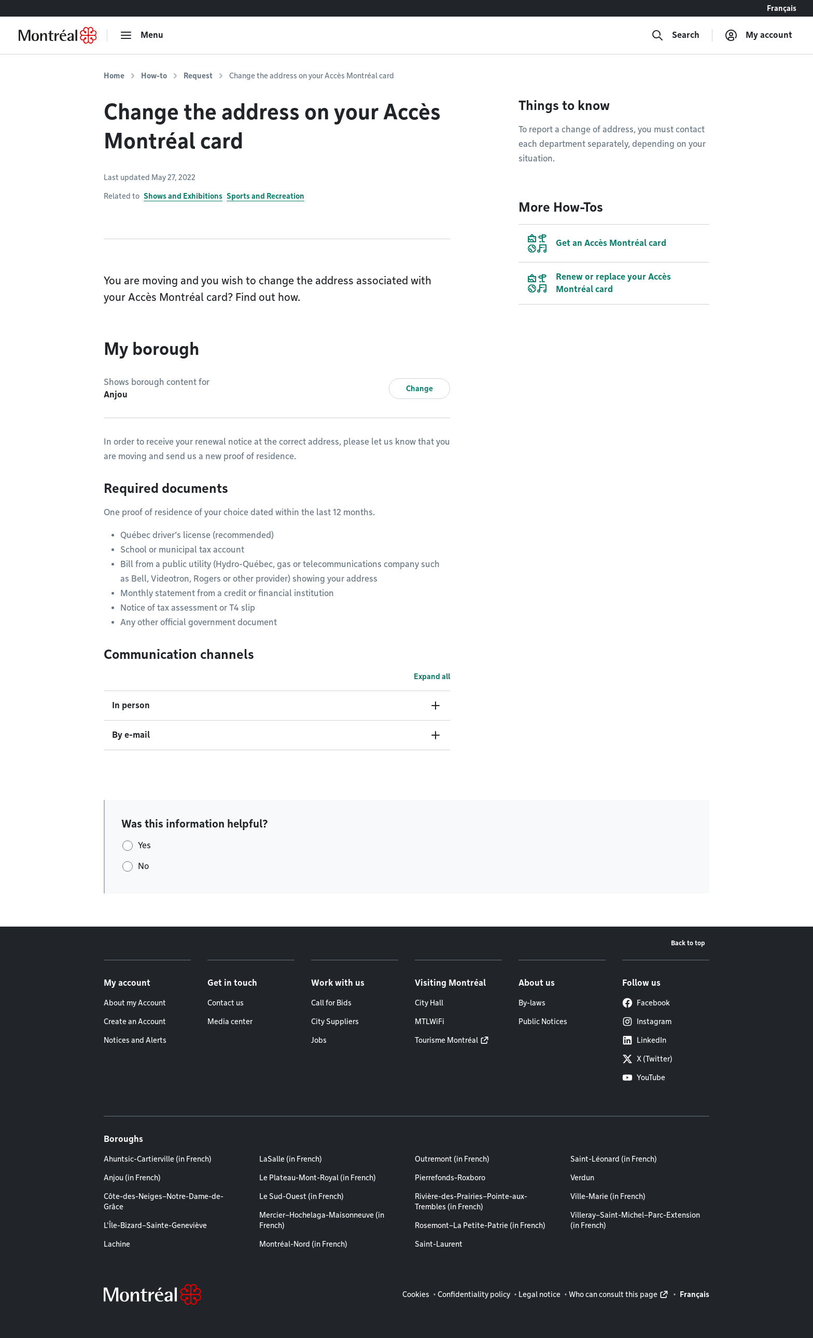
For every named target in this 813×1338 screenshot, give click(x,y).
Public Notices (542, 1021)
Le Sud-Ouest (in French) (301, 1196)
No (143, 866)
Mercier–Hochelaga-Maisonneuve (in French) (321, 1220)
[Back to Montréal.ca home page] (58, 35)
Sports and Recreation (265, 196)
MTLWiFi (429, 1021)
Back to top (688, 943)
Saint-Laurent (438, 1244)
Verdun (582, 1178)
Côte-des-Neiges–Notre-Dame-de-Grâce (163, 1201)
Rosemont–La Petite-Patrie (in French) (480, 1225)
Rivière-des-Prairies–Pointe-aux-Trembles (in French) (471, 1201)
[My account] (758, 35)
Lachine (117, 1244)
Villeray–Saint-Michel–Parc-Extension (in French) (635, 1220)
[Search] (675, 35)
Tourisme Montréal (446, 1040)
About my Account (135, 1003)
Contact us (225, 1003)
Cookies (415, 1294)
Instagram (646, 1021)
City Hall (429, 1003)
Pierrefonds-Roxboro (450, 1178)
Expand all (432, 676)
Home (114, 76)
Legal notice (539, 1294)
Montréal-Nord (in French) (303, 1244)
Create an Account (135, 1021)
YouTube (643, 1077)
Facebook (646, 1003)
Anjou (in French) (132, 1178)
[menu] (141, 35)
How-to (154, 76)
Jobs (319, 1040)
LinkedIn (644, 1040)
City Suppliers (335, 1021)
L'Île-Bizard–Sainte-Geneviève (155, 1225)
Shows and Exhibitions (183, 196)
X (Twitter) (647, 1059)
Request (198, 76)
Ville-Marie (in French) (608, 1196)
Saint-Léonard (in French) (613, 1159)
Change (419, 388)
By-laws (531, 1003)
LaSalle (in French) (290, 1159)
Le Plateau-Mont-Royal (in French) (317, 1178)
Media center (230, 1021)
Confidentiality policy (474, 1294)
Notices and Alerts (135, 1040)
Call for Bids (331, 1003)
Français (781, 8)
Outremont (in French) (452, 1159)
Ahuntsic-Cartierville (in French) (158, 1159)
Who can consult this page (613, 1294)
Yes (144, 845)
